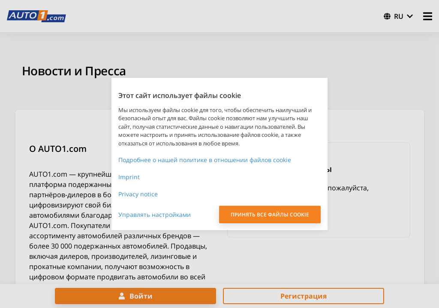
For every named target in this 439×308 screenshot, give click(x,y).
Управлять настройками (154, 214)
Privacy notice (138, 194)
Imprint (129, 177)
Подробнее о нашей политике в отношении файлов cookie (204, 160)
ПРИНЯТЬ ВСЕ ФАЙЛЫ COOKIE (270, 214)
